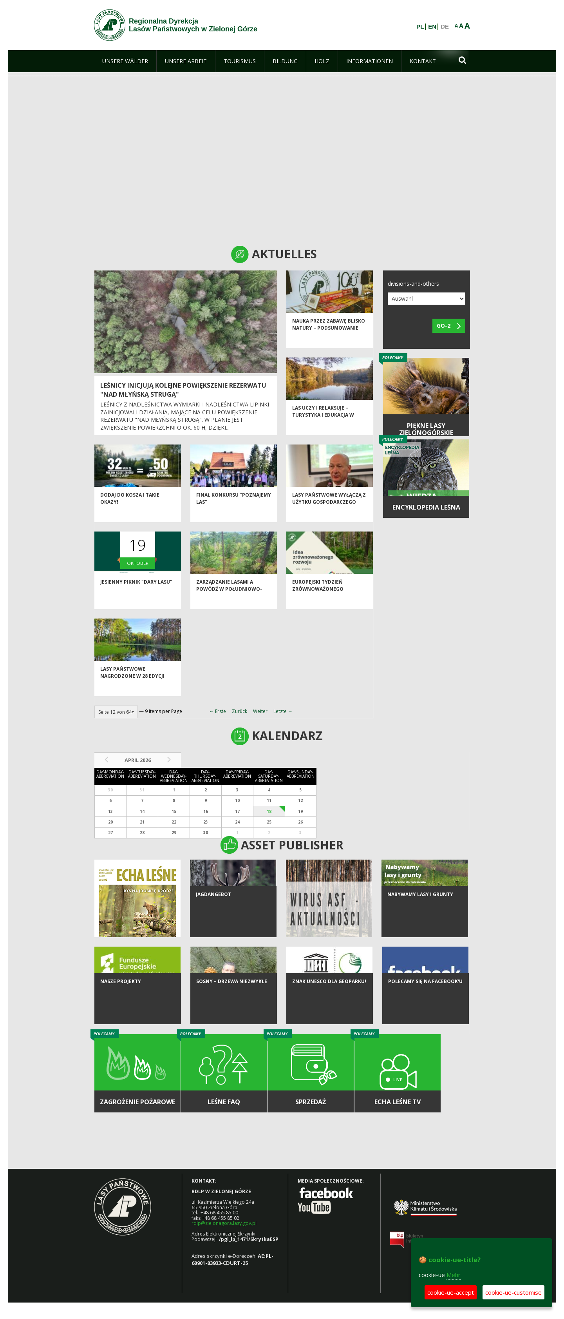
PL (420, 27)
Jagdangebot (213, 924)
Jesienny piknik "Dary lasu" (136, 596)
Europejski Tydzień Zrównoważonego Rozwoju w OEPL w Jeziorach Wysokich (318, 606)
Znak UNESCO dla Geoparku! (329, 1011)
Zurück (239, 711)
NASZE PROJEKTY (120, 1011)
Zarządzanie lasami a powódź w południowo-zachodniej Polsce (229, 603)
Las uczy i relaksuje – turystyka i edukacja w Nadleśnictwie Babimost (325, 429)
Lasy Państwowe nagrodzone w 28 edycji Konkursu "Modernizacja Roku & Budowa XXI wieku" (135, 693)
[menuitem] (125, 61)
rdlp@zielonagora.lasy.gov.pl (224, 1223)
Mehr (453, 1275)
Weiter (260, 711)
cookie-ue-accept (450, 1292)
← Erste (217, 711)
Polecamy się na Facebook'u (425, 1011)
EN (432, 27)
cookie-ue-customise (513, 1292)
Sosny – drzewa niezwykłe (231, 1011)
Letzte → (283, 711)
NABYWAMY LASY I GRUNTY (420, 924)
